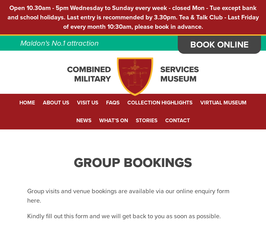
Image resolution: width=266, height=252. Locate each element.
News (83, 120)
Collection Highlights (159, 103)
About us (56, 103)
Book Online (219, 44)
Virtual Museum (223, 103)
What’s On (113, 120)
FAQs (113, 103)
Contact (177, 120)
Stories (146, 120)
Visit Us (87, 103)
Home (27, 103)
